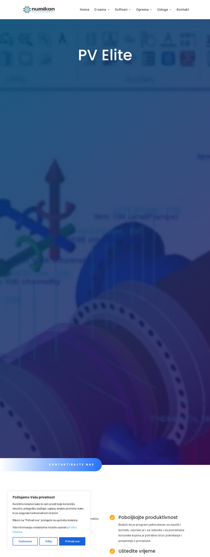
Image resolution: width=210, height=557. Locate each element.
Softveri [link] (121, 9)
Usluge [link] (162, 9)
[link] (43, 9)
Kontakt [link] (183, 9)
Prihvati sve (72, 541)
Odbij (48, 541)
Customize (25, 541)
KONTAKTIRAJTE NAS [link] (71, 464)
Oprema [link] (142, 9)
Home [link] (84, 9)
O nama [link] (100, 9)
